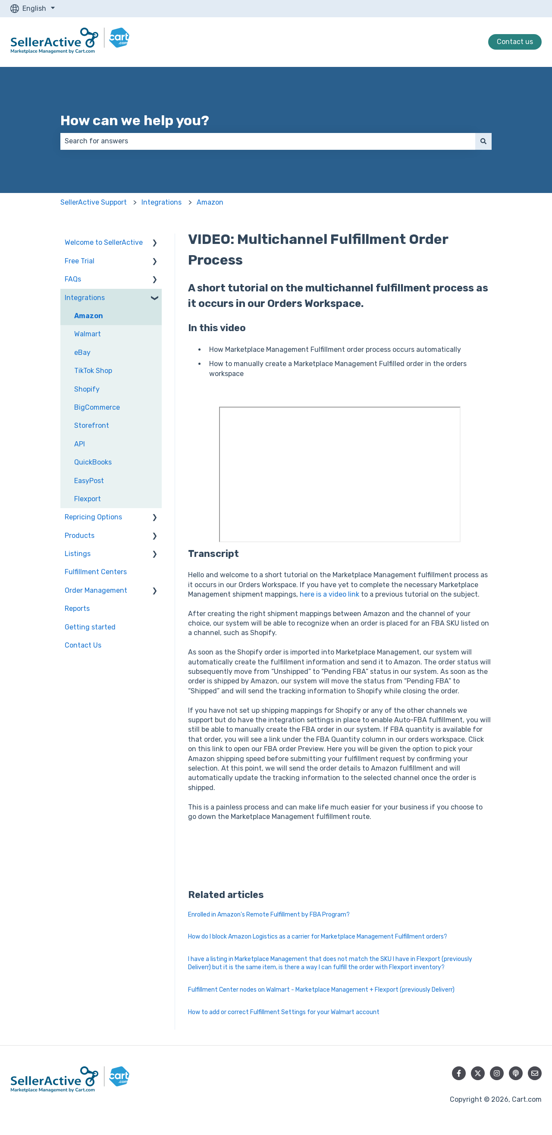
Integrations (161, 202)
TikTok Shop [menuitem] (93, 371)
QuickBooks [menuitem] (93, 462)
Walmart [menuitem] (87, 334)
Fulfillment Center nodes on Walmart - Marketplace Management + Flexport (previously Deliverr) (321, 989)
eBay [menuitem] (82, 352)
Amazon (210, 202)
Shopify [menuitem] (87, 389)
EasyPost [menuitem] (89, 481)
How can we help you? (134, 120)
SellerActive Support (93, 202)
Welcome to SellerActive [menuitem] (104, 242)
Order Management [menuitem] (96, 590)
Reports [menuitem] (77, 608)
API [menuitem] (79, 444)
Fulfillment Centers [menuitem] (96, 572)
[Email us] (535, 1073)
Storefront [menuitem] (91, 425)
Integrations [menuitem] (85, 298)
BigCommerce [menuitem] (97, 407)
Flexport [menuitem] (87, 499)
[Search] (483, 141)
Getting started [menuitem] (90, 627)
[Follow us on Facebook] (459, 1073)
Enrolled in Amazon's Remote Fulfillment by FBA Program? (269, 914)
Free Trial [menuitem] (79, 261)
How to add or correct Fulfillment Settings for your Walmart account (284, 1012)
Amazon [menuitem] (88, 316)
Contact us (515, 42)
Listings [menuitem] (78, 554)
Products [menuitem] (79, 535)
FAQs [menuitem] (73, 279)
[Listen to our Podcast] (516, 1073)
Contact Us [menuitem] (83, 645)
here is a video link (329, 594)
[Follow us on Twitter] (478, 1073)
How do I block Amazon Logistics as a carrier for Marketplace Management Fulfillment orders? (317, 936)
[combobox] (267, 141)
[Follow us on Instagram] (497, 1073)
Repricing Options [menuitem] (93, 517)
